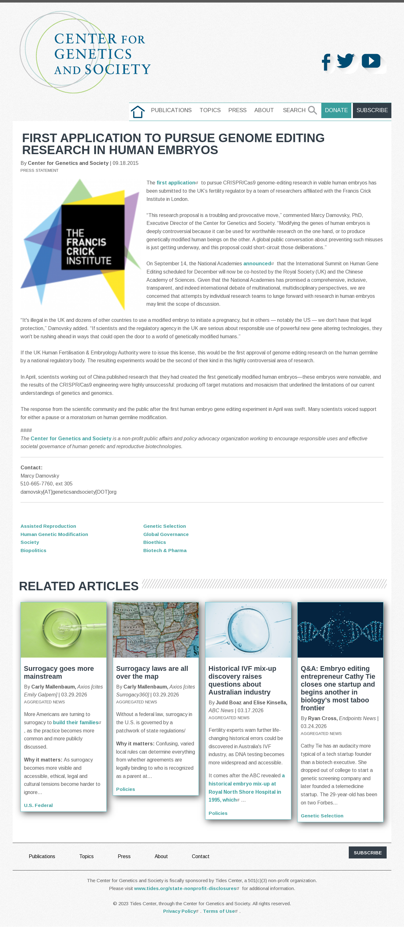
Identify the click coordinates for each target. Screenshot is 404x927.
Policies (125, 789)
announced (259, 263)
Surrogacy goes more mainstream (59, 672)
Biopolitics (34, 550)
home (140, 110)
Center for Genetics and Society (71, 438)
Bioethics (155, 542)
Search (296, 110)
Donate (337, 110)
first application (178, 182)
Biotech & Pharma (165, 550)
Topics (212, 110)
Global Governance (167, 534)
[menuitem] (139, 111)
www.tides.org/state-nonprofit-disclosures (187, 888)
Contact (202, 856)
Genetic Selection (165, 526)
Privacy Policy (181, 911)
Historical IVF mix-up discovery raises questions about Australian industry (242, 680)
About (266, 110)
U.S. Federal (39, 805)
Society (30, 542)
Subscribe (372, 110)
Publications (173, 110)
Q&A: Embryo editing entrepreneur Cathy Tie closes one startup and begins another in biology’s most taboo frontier (338, 688)
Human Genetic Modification (55, 534)
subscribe (368, 852)
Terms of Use (221, 911)
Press (239, 110)
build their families (78, 722)
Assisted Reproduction (49, 526)
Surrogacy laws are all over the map (152, 672)
